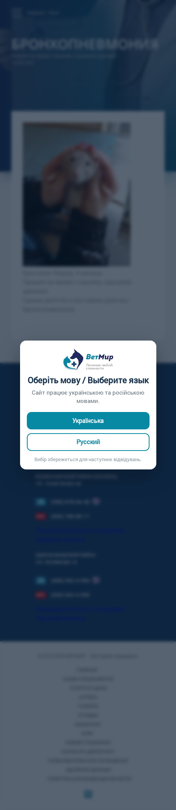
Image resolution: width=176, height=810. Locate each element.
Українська (88, 420)
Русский (88, 442)
